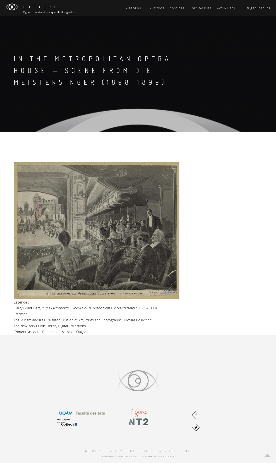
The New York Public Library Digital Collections (50, 326)
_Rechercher (259, 8)
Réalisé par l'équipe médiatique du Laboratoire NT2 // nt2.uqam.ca (138, 456)
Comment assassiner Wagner (65, 331)
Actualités (226, 8)
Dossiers (177, 8)
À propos (135, 8)
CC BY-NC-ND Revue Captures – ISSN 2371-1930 (138, 451)
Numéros (157, 8)
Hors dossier (201, 8)
